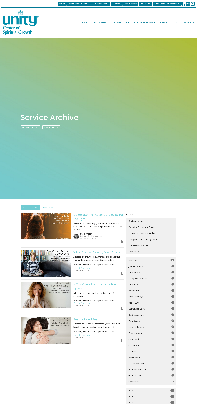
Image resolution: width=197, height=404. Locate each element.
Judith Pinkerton (151, 266)
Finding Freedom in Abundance (142, 233)
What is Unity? (101, 22)
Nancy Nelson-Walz (151, 278)
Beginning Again (135, 221)
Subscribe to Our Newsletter (166, 3)
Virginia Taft (151, 290)
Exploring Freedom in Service (142, 227)
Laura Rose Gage (151, 308)
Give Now (116, 3)
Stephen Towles (151, 326)
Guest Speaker (151, 375)
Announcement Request (79, 3)
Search (62, 3)
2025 (151, 396)
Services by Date (30, 207)
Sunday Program (145, 22)
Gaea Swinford (151, 339)
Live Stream (145, 3)
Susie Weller (151, 272)
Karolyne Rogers (151, 363)
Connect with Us (101, 3)
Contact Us (187, 22)
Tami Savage (151, 320)
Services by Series (50, 207)
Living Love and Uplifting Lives (142, 239)
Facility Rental (130, 3)
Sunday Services (51, 127)
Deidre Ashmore (151, 314)
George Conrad (151, 332)
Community (122, 22)
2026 (151, 390)
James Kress (151, 260)
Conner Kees (151, 345)
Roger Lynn (151, 302)
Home (84, 22)
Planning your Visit (30, 127)
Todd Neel (151, 351)
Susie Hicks (151, 284)
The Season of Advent (138, 245)
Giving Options (168, 22)
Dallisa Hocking (151, 296)
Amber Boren (151, 357)
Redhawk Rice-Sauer (151, 369)
